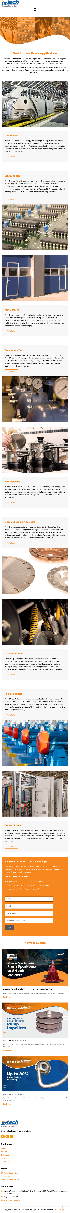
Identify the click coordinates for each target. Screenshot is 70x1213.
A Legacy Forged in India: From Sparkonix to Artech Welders (27, 988)
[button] (35, 9)
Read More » (7, 997)
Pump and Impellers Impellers (15, 1040)
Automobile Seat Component (15, 1093)
